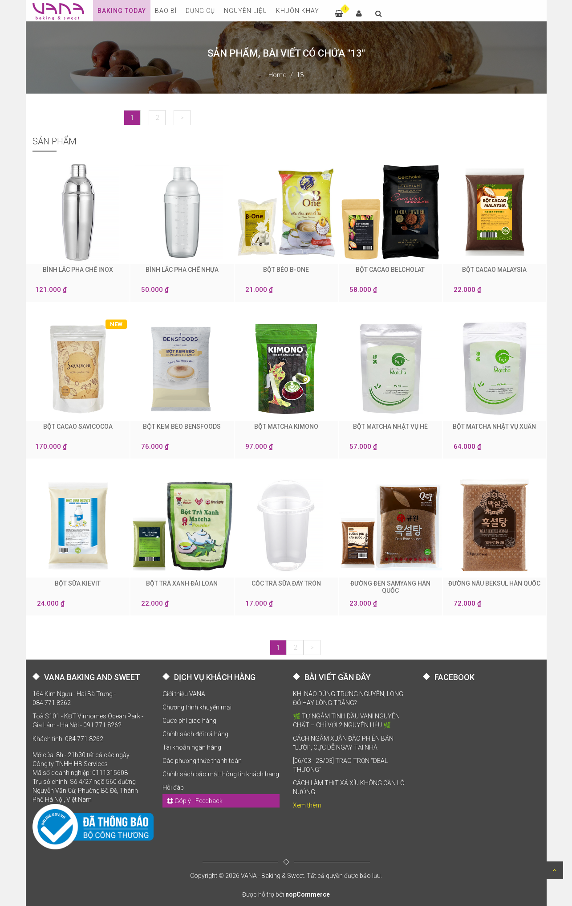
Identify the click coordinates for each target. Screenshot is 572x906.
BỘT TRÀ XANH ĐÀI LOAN (182, 583)
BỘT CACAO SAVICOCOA (78, 426)
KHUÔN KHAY (297, 10)
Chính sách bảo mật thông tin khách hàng (220, 774)
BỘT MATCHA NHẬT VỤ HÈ (390, 426)
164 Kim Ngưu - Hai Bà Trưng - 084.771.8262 (74, 698)
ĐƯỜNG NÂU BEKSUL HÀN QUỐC (494, 583)
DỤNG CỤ (200, 10)
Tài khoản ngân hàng (191, 747)
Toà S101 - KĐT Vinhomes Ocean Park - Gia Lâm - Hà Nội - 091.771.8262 (87, 721)
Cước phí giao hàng (189, 720)
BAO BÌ (166, 10)
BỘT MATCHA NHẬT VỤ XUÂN (494, 426)
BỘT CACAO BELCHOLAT (390, 269)
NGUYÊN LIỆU (245, 10)
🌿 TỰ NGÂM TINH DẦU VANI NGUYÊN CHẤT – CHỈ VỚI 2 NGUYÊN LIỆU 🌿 (346, 721)
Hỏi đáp (173, 787)
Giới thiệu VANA (183, 693)
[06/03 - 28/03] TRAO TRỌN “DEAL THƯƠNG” (340, 765)
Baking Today (121, 10)
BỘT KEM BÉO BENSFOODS (182, 426)
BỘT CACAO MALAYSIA (494, 269)
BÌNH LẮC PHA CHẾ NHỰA (182, 269)
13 (300, 75)
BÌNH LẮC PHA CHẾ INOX (78, 269)
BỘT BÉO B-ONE (286, 269)
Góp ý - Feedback (195, 800)
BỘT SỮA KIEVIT (78, 583)
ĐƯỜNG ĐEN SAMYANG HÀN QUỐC (390, 587)
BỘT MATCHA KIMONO (286, 426)
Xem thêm (307, 805)
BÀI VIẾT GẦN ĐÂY (337, 677)
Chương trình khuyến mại (196, 707)
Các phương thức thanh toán (202, 760)
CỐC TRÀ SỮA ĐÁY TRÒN (286, 583)
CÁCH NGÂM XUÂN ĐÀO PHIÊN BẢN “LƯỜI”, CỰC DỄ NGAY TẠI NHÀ (343, 743)
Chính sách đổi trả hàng (195, 734)
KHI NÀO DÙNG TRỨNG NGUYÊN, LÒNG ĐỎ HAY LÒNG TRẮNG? (348, 698)
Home (277, 75)
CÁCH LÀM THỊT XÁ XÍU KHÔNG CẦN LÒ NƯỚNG (349, 787)
